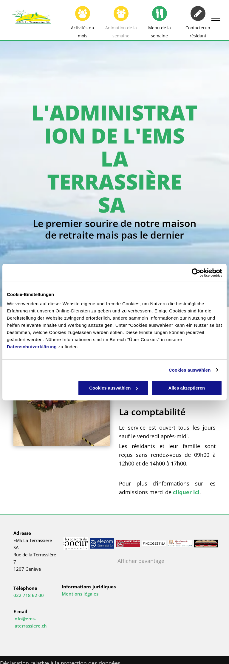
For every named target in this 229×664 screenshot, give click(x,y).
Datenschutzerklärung (32, 346)
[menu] (216, 20)
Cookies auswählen (190, 370)
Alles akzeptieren (186, 387)
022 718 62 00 (28, 595)
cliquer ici (186, 492)
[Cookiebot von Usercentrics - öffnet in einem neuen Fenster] (196, 272)
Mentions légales (80, 594)
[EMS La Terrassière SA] (102, 543)
